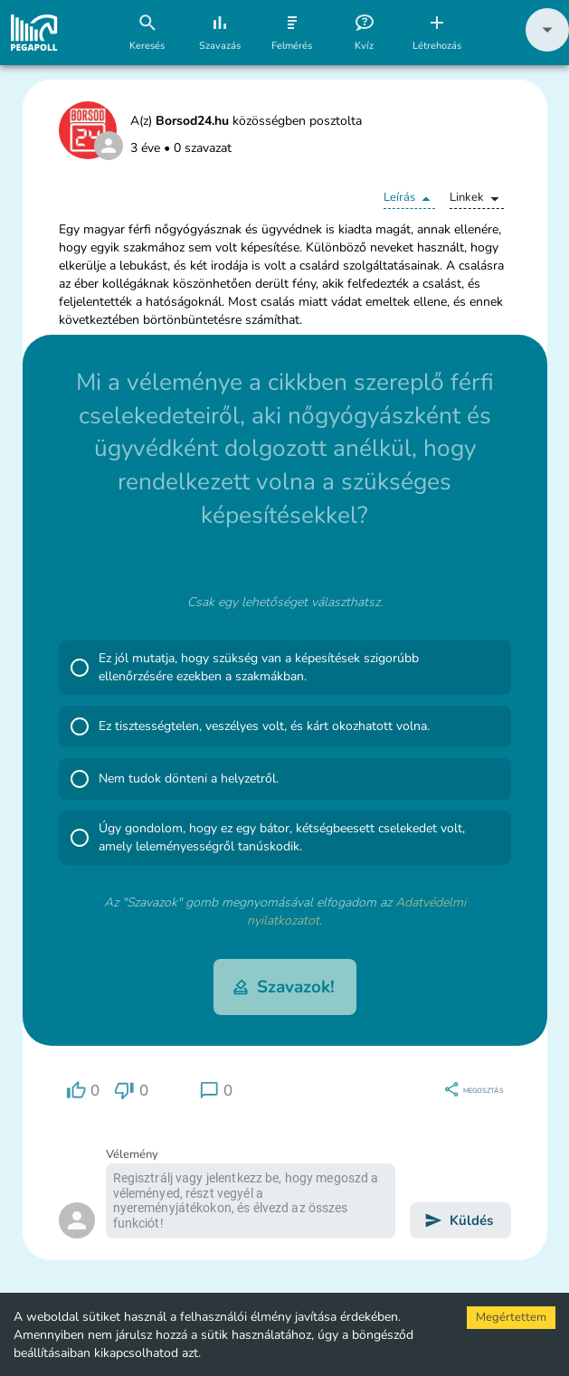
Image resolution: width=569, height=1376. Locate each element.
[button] (547, 47)
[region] (83, 1090)
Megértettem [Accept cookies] (511, 1317)
